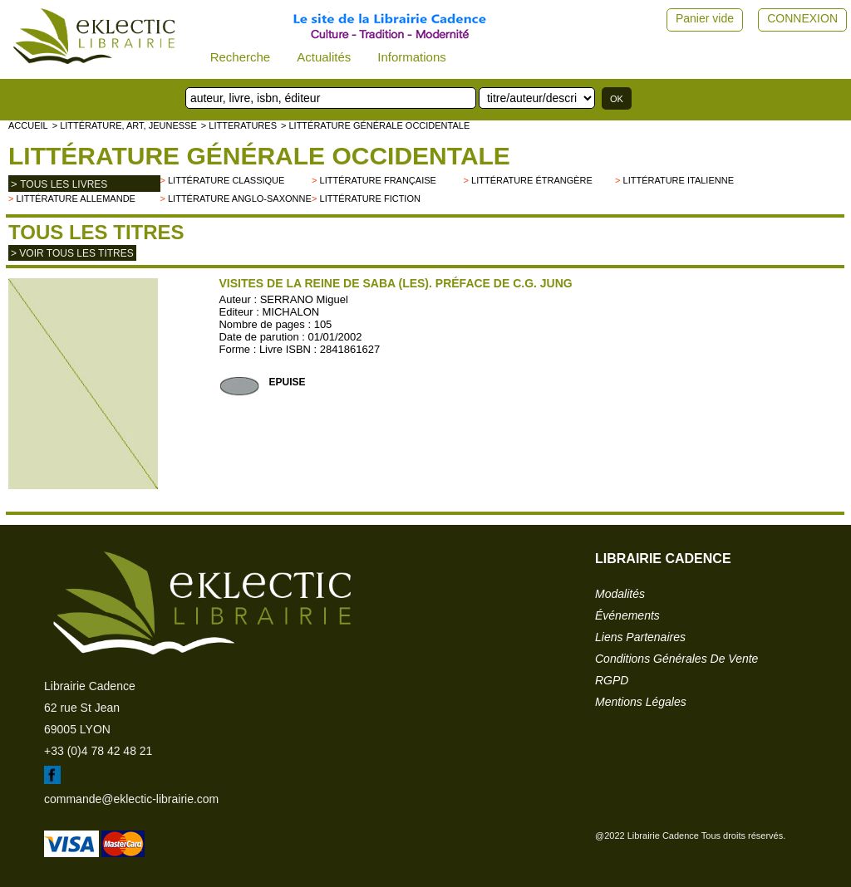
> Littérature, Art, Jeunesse (124, 125)
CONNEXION (802, 18)
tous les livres (63, 184)
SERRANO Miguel (304, 299)
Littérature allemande (75, 198)
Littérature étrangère (532, 180)
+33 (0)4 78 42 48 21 (98, 750)
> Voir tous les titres (72, 253)
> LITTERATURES (239, 125)
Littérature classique (226, 180)
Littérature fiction (370, 198)
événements (627, 615)
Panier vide (705, 18)
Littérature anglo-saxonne (240, 198)
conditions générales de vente (676, 658)
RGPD (611, 680)
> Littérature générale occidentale (375, 125)
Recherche (240, 57)
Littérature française (378, 180)
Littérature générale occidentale (259, 155)
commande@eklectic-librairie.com (131, 799)
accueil (28, 125)
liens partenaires (640, 637)
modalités (620, 593)
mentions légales (640, 701)
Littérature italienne (678, 180)
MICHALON (291, 312)
